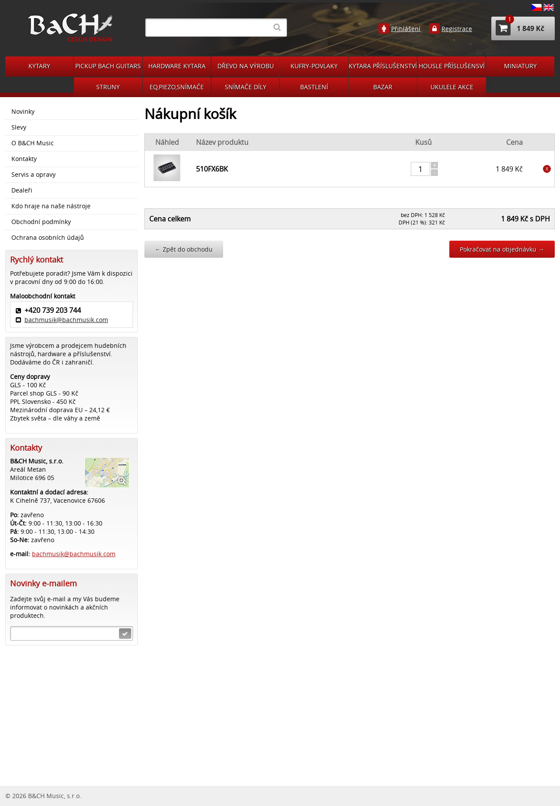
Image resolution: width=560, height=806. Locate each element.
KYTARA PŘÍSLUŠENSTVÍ (383, 66)
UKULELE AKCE (451, 87)
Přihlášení (405, 29)
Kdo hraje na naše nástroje (51, 206)
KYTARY (39, 66)
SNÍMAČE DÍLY (245, 87)
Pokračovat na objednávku (502, 249)
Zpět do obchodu (184, 249)
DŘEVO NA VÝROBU (245, 66)
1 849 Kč (520, 27)
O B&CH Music (32, 143)
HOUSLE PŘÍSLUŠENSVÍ (452, 66)
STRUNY (108, 87)
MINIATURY (520, 66)
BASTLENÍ (314, 87)
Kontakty (24, 159)
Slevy (18, 127)
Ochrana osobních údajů (47, 238)
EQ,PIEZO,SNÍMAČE (177, 87)
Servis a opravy (33, 175)
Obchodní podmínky (41, 222)
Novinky (23, 112)
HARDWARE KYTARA (177, 66)
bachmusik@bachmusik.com (66, 319)
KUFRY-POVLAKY (314, 66)
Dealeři (21, 190)
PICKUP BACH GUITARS (108, 66)
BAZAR (382, 87)
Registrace (456, 29)
